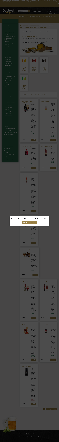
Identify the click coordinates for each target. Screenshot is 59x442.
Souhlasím (25, 222)
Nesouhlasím (33, 222)
